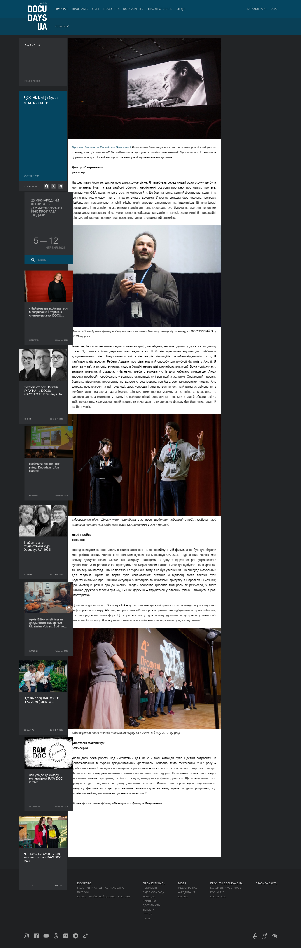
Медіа (181, 9)
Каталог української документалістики (103, 896)
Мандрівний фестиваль (226, 888)
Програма (80, 9)
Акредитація (186, 892)
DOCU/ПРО (111, 9)
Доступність (151, 905)
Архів (146, 918)
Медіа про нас (187, 888)
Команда (149, 896)
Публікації (61, 26)
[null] (46, 186)
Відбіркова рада (153, 892)
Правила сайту (266, 883)
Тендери (148, 909)
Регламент (150, 888)
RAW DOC (83, 892)
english (43, 3)
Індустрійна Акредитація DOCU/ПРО (100, 888)
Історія (147, 914)
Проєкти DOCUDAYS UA (226, 883)
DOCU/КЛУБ (217, 892)
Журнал (61, 9)
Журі (95, 9)
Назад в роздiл (32, 81)
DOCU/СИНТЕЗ (133, 9)
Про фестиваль (160, 9)
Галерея (183, 896)
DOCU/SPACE (218, 896)
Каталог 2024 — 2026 (262, 9)
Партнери (149, 901)
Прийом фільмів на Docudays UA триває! (105, 147)
